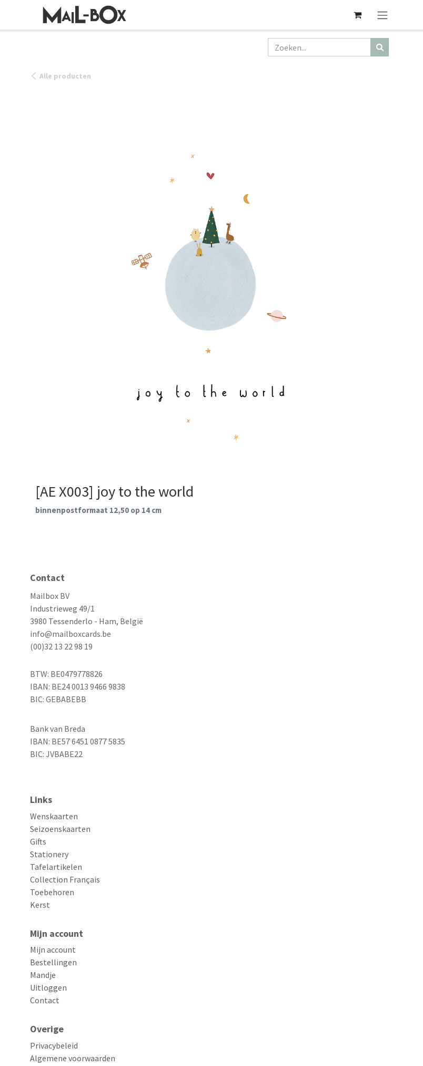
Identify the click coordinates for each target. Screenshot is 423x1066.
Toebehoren (52, 892)
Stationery (49, 854)
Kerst (40, 904)
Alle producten (60, 76)
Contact (44, 1000)
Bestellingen (53, 962)
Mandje (43, 975)
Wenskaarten (54, 816)
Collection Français (65, 879)
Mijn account (53, 949)
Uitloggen (48, 987)
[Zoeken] (379, 47)
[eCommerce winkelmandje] (357, 14)
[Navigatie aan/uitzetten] (382, 15)
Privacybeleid (54, 1045)
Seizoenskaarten (60, 828)
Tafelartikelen (56, 866)
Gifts (38, 841)
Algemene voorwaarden (72, 1058)
